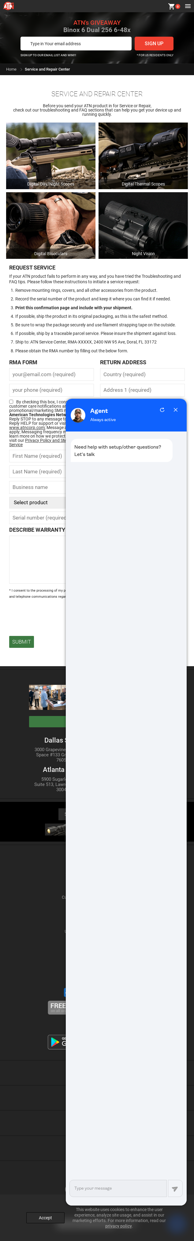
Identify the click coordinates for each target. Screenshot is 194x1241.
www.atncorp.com (27, 427)
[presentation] (55, 615)
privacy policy (118, 1226)
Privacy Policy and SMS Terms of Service (48, 442)
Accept (45, 1217)
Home (11, 69)
